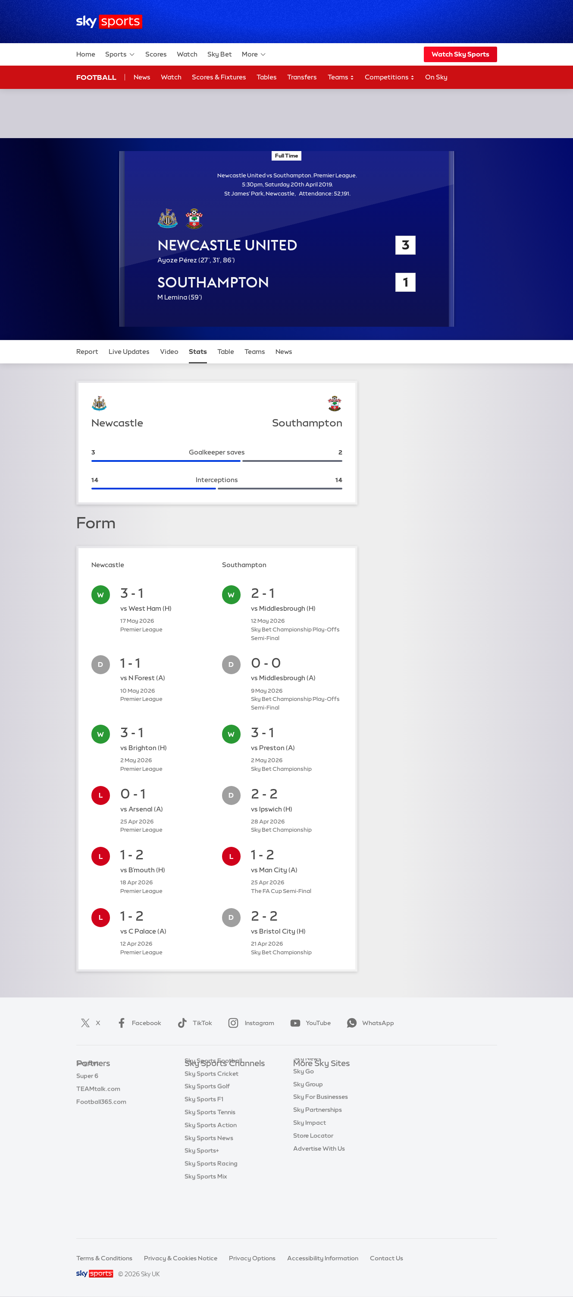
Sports (120, 54)
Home (85, 54)
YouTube (309, 1023)
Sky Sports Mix (206, 1218)
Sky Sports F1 (204, 1141)
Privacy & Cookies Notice (180, 1258)
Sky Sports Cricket (211, 1116)
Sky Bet (219, 54)
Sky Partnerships (317, 1141)
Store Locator (313, 1167)
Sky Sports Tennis (210, 1154)
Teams (341, 77)
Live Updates (129, 351)
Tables (267, 77)
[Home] (109, 22)
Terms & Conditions (104, 1258)
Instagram (249, 1023)
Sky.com (306, 1077)
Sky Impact (309, 1154)
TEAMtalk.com (98, 1103)
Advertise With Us (319, 1180)
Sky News (307, 1090)
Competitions (390, 77)
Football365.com (101, 1116)
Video (169, 351)
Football (96, 77)
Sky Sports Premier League (223, 1090)
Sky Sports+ (202, 1193)
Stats (198, 351)
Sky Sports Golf (207, 1128)
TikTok (193, 1023)
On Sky (436, 77)
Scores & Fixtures (219, 77)
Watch (187, 54)
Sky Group (308, 1116)
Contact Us (386, 1258)
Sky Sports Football (213, 1103)
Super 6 (87, 1090)
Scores (156, 54)
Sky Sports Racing (211, 1205)
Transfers (302, 77)
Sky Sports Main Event (217, 1077)
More (254, 54)
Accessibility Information (322, 1258)
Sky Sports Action (211, 1167)
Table (225, 351)
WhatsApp (368, 1023)
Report (87, 351)
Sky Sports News (209, 1180)
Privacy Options (252, 1258)
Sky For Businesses (320, 1128)
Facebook (137, 1023)
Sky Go (303, 1103)
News (142, 77)
